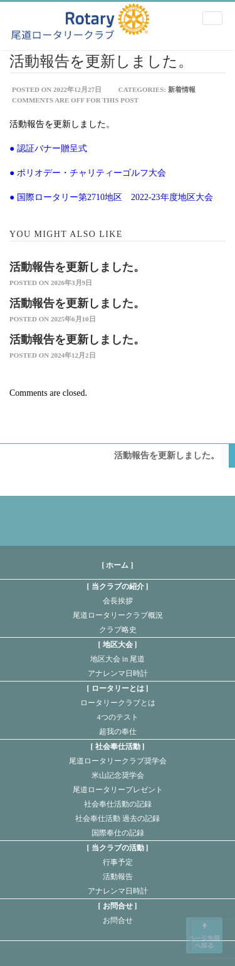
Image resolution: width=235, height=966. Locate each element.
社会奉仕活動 (117, 746)
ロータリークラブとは (117, 702)
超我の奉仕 (118, 731)
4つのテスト (117, 717)
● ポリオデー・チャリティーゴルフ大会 (87, 173)
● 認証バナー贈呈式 (48, 148)
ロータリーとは (117, 688)
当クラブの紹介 (117, 586)
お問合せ (118, 906)
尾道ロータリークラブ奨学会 (118, 761)
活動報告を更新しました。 (77, 267)
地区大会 (118, 644)
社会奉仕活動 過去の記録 (117, 818)
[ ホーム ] (117, 565)
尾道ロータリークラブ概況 (118, 615)
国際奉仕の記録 (117, 832)
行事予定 (118, 862)
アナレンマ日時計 (118, 673)
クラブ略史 (118, 629)
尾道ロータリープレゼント (118, 789)
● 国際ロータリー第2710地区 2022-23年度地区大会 (111, 197)
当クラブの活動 (117, 847)
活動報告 (118, 876)
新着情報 (182, 89)
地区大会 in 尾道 (117, 659)
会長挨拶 (118, 600)
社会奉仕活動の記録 (118, 804)
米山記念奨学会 (117, 775)
